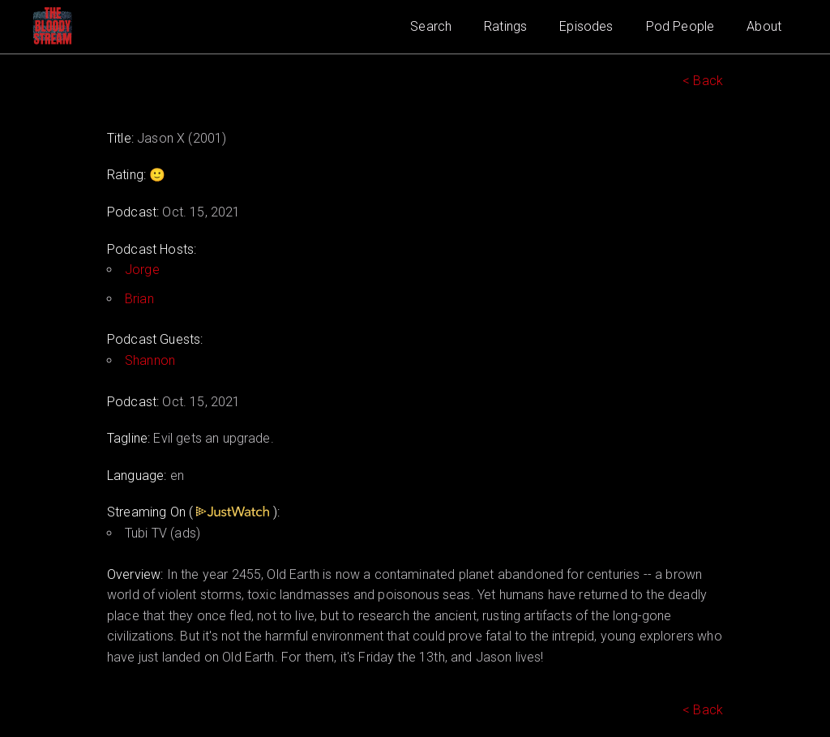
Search (430, 26)
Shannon (150, 360)
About (764, 26)
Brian (139, 298)
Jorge (142, 269)
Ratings (505, 26)
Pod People (680, 26)
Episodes (586, 26)
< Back (702, 80)
